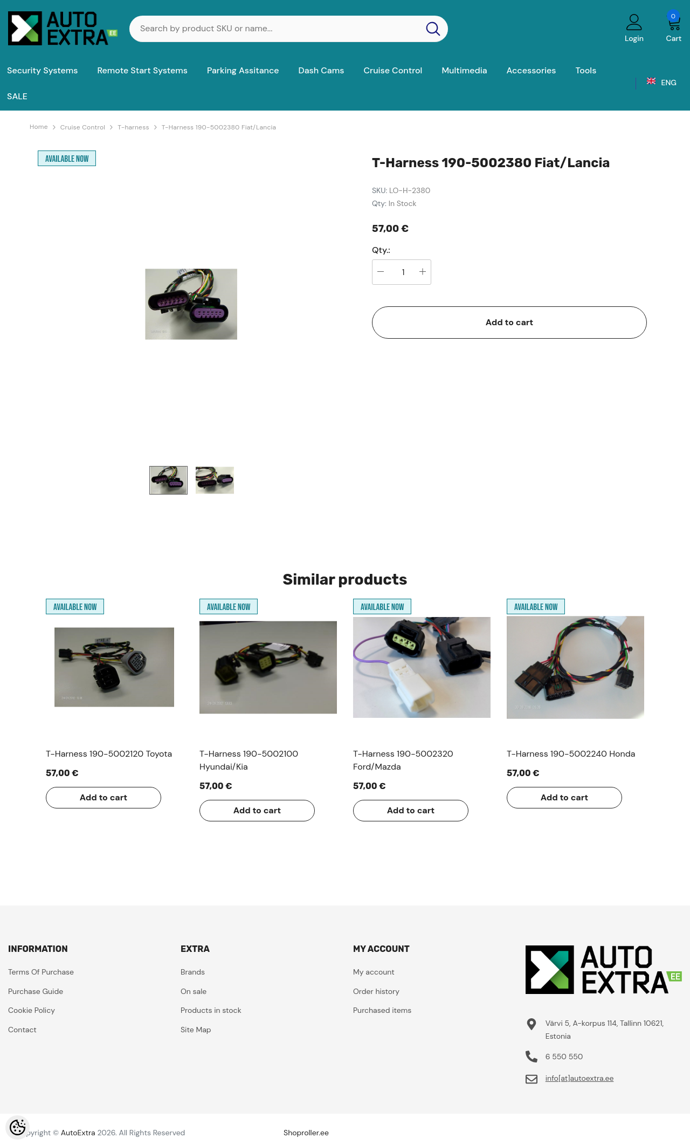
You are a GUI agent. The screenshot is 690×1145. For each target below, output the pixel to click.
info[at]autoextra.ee (580, 1078)
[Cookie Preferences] (17, 1127)
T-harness (133, 127)
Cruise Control (83, 127)
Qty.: (381, 250)
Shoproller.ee (306, 1132)
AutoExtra (78, 1132)
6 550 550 (564, 1056)
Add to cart (510, 322)
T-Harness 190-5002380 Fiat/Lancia (219, 127)
